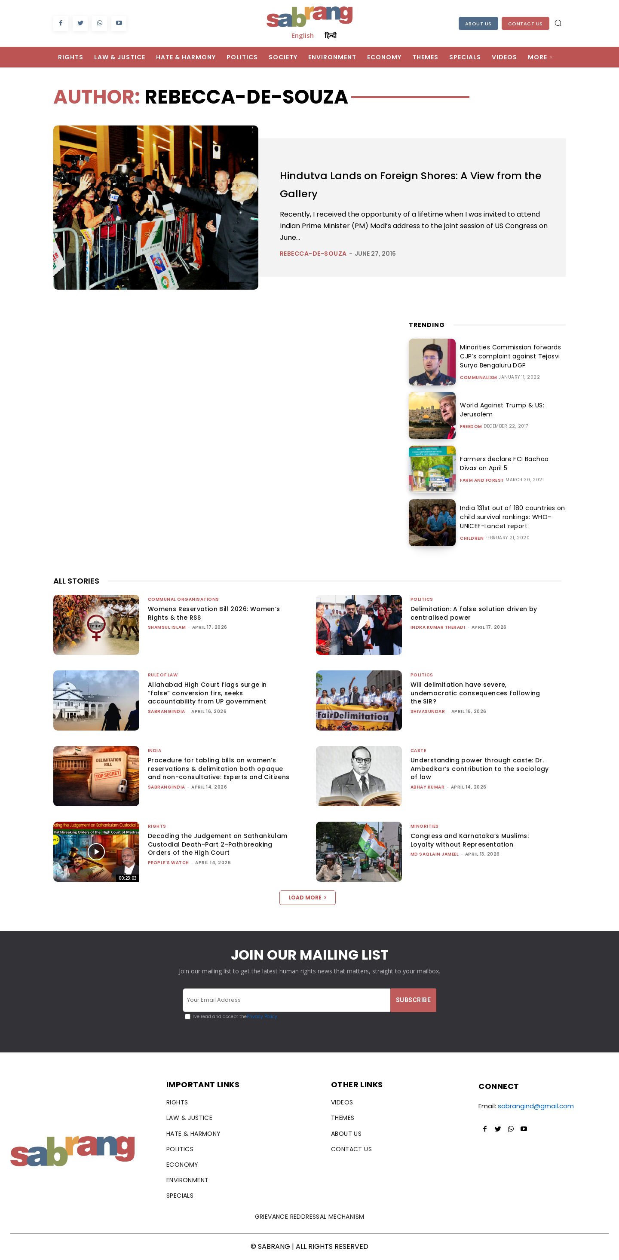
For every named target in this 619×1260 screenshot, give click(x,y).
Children (472, 538)
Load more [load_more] (307, 897)
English (302, 35)
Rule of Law (163, 675)
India (155, 750)
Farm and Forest (482, 480)
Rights (157, 826)
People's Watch (168, 862)
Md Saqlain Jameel (435, 854)
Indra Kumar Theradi (438, 627)
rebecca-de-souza (313, 253)
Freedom (471, 427)
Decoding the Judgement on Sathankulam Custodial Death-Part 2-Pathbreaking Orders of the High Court (218, 844)
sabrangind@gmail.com (536, 1105)
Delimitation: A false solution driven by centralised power (474, 613)
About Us (478, 23)
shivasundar (428, 711)
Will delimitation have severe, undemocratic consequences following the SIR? (475, 693)
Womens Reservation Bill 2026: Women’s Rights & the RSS (214, 613)
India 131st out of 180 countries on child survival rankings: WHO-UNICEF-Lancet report (509, 517)
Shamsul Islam (167, 627)
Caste (418, 750)
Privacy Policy (262, 1016)
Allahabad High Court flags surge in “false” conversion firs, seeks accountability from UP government (207, 693)
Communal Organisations (183, 599)
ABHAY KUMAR (428, 787)
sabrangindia (166, 711)
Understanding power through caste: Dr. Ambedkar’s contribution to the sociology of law (480, 768)
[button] (558, 23)
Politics (422, 599)
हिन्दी (331, 35)
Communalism (478, 378)
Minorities (425, 826)
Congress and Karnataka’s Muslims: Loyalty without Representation (470, 840)
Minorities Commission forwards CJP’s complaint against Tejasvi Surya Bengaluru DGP (508, 356)
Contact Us (525, 23)
